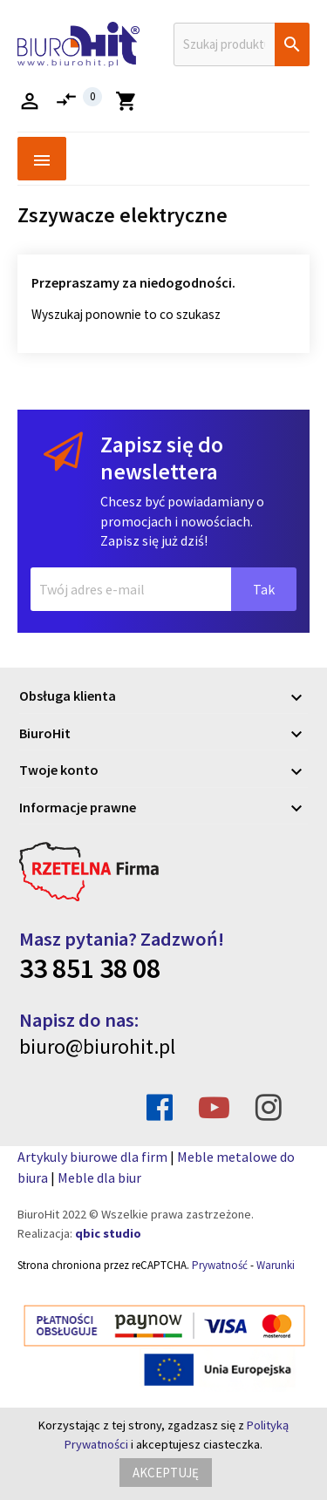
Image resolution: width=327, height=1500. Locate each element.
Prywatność (220, 1265)
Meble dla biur (99, 1177)
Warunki (275, 1265)
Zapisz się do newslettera (161, 458)
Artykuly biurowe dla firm (92, 1156)
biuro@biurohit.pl (97, 1046)
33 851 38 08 (89, 968)
